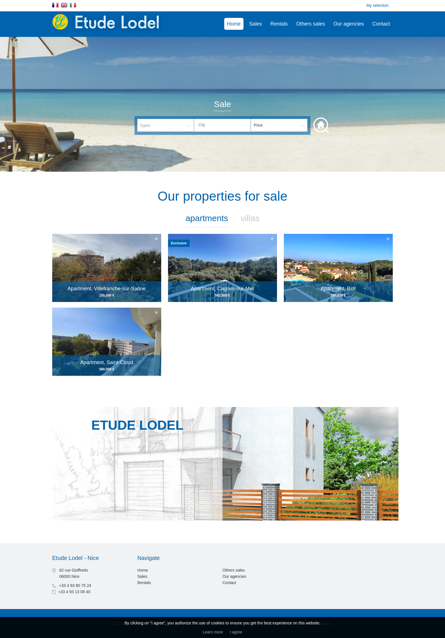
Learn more (213, 632)
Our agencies (348, 24)
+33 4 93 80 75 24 (75, 585)
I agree (236, 632)
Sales (255, 24)
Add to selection (156, 238)
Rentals (279, 24)
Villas (250, 218)
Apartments (207, 218)
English (64, 5)
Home (234, 24)
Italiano (73, 5)
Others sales (310, 24)
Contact (381, 24)
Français (55, 5)
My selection (377, 5)
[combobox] (222, 125)
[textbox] (226, 125)
